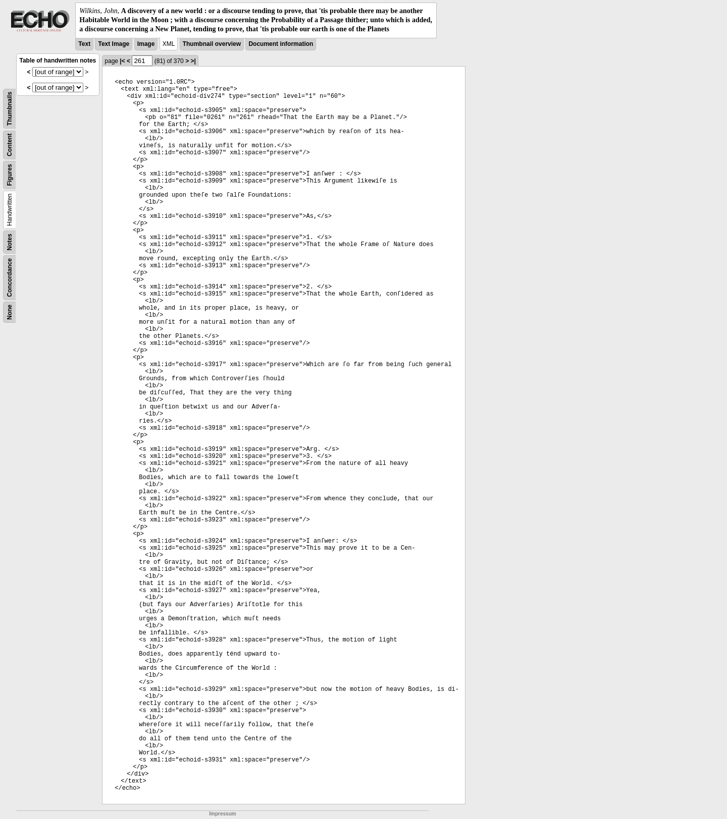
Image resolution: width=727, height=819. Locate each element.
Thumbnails (9, 108)
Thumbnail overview (212, 43)
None (9, 312)
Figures (9, 175)
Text (84, 43)
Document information (280, 43)
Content (9, 144)
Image (146, 43)
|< (122, 61)
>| (192, 61)
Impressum (222, 813)
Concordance (9, 277)
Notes (9, 241)
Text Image (113, 43)
